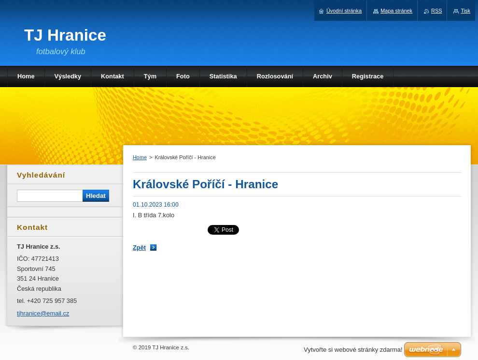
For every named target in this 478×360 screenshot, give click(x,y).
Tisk (465, 11)
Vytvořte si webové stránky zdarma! (353, 349)
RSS (436, 11)
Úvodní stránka (344, 11)
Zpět (139, 247)
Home (140, 157)
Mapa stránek (396, 11)
